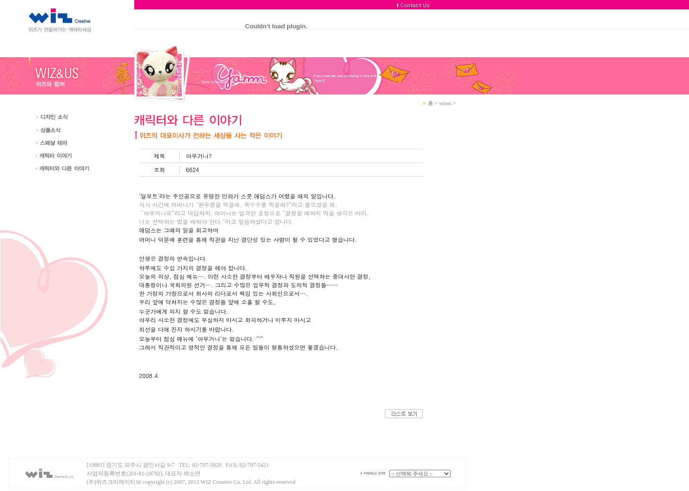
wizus (445, 103)
